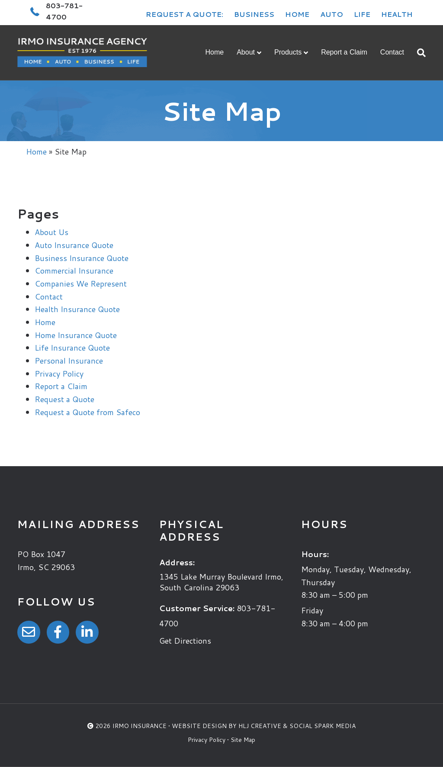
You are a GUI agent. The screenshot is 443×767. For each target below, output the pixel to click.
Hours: (315, 554)
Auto (331, 14)
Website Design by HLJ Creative (226, 726)
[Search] (418, 53)
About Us (51, 232)
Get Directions (185, 640)
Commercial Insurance (74, 270)
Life (362, 14)
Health (397, 14)
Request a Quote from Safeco (87, 412)
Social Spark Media (322, 726)
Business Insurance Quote (81, 258)
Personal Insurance (69, 360)
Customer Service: (196, 608)
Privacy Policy (59, 373)
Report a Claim (344, 52)
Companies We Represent (81, 283)
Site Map (243, 739)
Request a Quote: (184, 14)
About (246, 52)
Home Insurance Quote (76, 335)
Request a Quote (64, 399)
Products (288, 52)
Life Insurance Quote (72, 347)
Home (297, 14)
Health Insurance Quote (77, 309)
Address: (177, 562)
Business (254, 14)
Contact (392, 52)
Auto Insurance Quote (74, 245)
